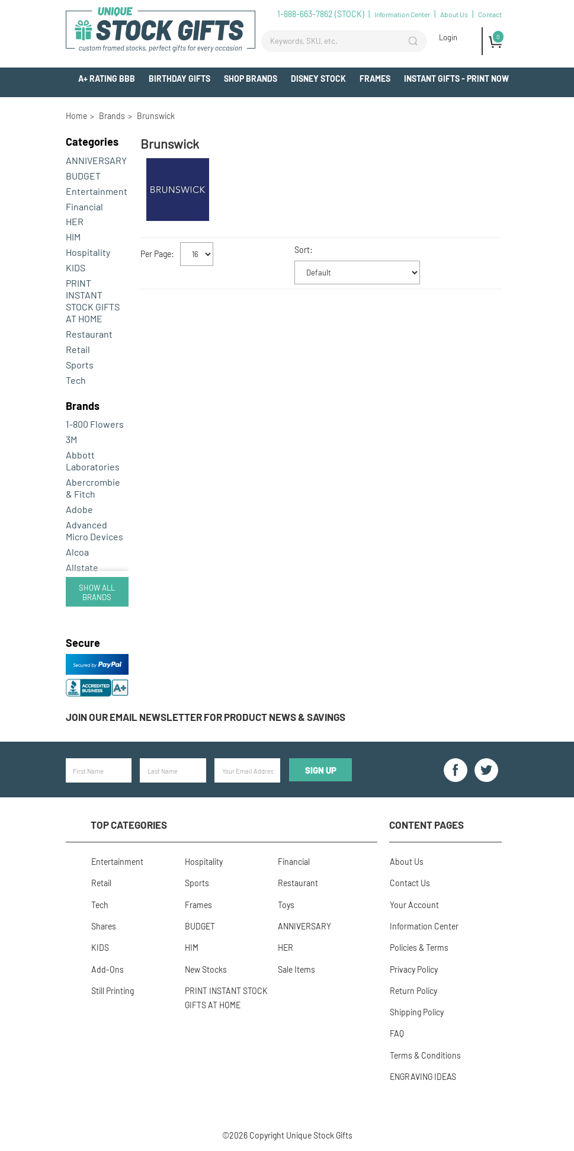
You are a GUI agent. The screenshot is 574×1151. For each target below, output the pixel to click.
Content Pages (426, 825)
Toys (285, 904)
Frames (375, 78)
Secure (83, 642)
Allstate (82, 567)
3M (71, 439)
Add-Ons (491, 100)
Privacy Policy (413, 968)
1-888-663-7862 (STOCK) (320, 14)
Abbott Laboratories (93, 460)
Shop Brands (250, 78)
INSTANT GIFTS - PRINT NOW (456, 78)
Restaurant (89, 333)
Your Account (413, 904)
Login (448, 37)
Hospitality (88, 252)
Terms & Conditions (424, 1053)
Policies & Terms (418, 946)
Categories (92, 141)
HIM (73, 236)
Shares (103, 925)
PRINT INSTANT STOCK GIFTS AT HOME (93, 300)
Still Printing (112, 989)
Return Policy (413, 989)
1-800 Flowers (95, 423)
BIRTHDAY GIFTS (179, 78)
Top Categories (129, 825)
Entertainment (96, 191)
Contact (490, 14)
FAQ (396, 1032)
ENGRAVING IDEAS (422, 1074)
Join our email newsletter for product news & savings (205, 717)
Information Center (402, 14)
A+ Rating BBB (106, 78)
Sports (80, 364)
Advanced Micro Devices (94, 530)
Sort (302, 250)
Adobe (79, 509)
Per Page (155, 254)
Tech (76, 380)
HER (75, 221)
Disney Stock (318, 78)
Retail (78, 349)
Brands (83, 405)
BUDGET (83, 175)
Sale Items (296, 968)
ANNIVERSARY (96, 160)
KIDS (75, 267)
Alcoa (77, 551)
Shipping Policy (416, 1010)
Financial (84, 206)
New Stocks (205, 968)
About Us (454, 14)
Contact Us (409, 882)
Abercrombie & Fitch (93, 487)
